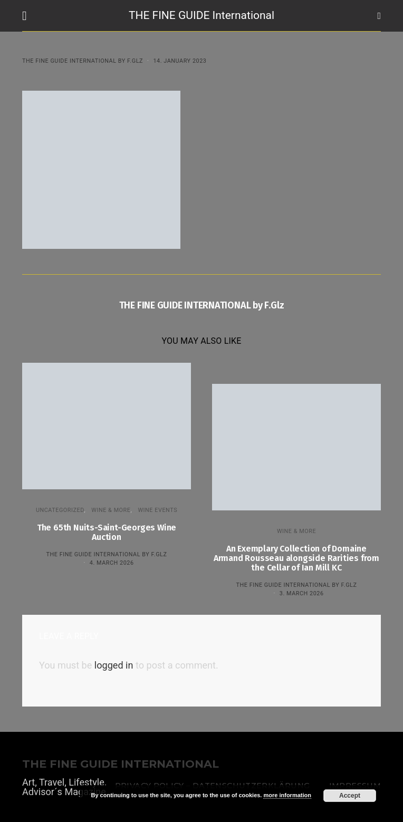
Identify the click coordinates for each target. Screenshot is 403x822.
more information (287, 795)
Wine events (157, 510)
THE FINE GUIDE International (201, 15)
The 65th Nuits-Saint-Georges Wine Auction (106, 532)
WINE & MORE (110, 510)
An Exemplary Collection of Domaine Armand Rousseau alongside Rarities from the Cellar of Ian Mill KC (296, 558)
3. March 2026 (302, 593)
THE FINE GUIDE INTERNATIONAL (120, 764)
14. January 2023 (179, 60)
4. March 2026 (112, 562)
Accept (349, 795)
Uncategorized (60, 510)
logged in (113, 665)
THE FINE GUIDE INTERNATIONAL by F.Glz (82, 60)
